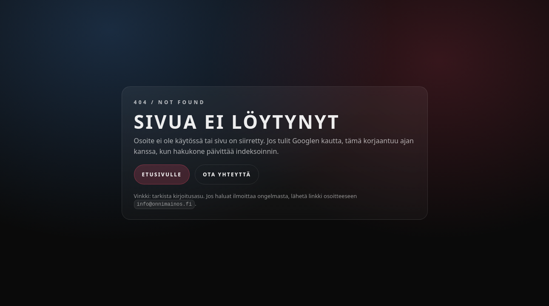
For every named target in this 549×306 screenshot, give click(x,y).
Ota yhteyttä (227, 174)
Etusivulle (162, 174)
